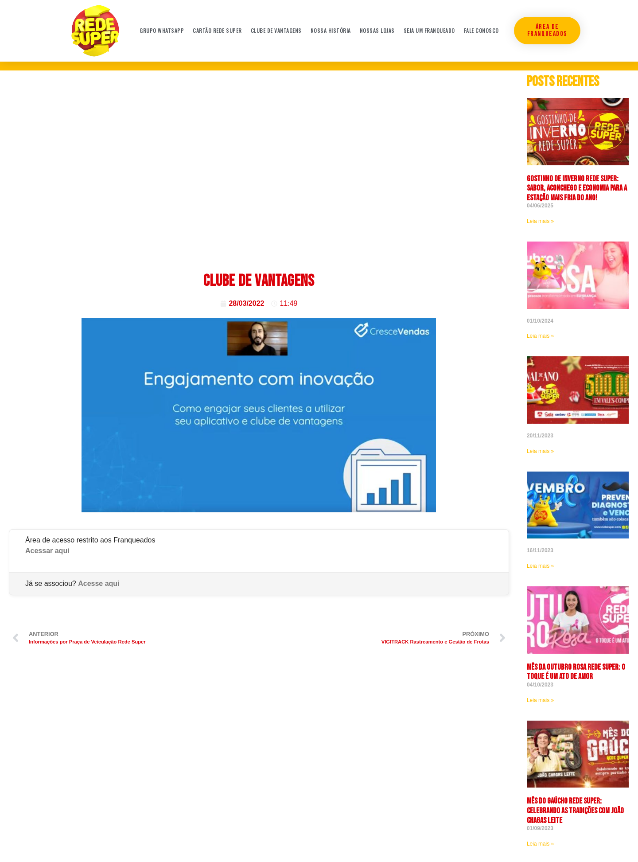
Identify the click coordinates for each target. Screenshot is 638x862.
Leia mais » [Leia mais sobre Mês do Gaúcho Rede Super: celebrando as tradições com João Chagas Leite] (540, 844)
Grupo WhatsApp (162, 30)
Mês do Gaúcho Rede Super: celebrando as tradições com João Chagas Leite (575, 810)
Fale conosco (481, 30)
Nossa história (331, 30)
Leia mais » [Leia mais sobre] (540, 336)
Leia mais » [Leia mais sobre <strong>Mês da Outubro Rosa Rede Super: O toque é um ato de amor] (540, 700)
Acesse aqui (98, 583)
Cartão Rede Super (217, 30)
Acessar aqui (47, 550)
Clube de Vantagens (276, 30)
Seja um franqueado (429, 30)
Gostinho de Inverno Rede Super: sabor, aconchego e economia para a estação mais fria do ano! (577, 188)
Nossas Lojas (377, 30)
